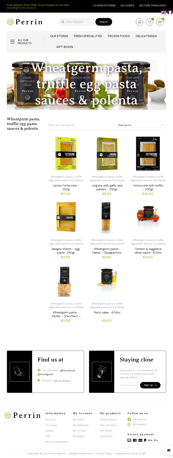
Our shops (51, 425)
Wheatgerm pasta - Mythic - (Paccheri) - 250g (66, 314)
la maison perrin (104, 5)
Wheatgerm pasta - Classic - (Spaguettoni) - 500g (107, 250)
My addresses (81, 425)
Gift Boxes (106, 430)
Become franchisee (153, 5)
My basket (79, 436)
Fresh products (108, 419)
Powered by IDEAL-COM (131, 453)
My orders (78, 419)
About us (50, 419)
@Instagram (45, 374)
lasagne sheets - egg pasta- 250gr (66, 250)
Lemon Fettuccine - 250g (66, 187)
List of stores (62, 381)
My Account (79, 430)
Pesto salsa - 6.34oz (107, 312)
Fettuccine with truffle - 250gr (148, 187)
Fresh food (106, 436)
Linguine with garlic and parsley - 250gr (107, 187)
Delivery (50, 430)
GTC (47, 436)
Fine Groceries (108, 425)
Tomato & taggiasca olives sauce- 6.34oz (148, 250)
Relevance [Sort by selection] (124, 125)
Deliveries (127, 5)
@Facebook (67, 370)
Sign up (150, 385)
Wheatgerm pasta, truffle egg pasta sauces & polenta (23, 124)
